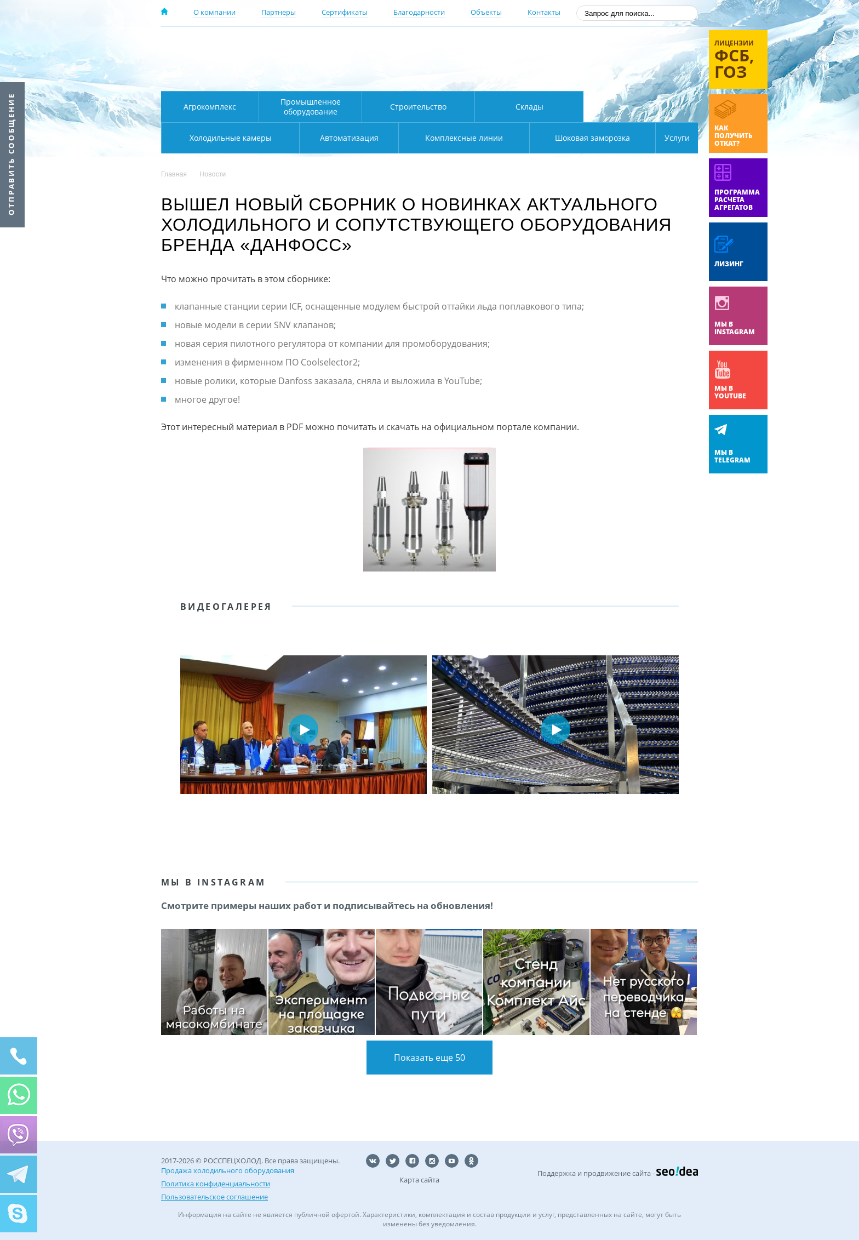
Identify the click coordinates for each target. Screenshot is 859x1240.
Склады (529, 106)
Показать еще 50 (429, 1058)
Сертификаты (345, 12)
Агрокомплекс (210, 106)
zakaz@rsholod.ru (627, 77)
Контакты (544, 12)
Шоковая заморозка (555, 138)
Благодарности (419, 12)
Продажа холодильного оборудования (227, 1170)
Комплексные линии (382, 138)
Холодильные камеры (641, 106)
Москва (353, 45)
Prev (177, 729)
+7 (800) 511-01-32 (609, 60)
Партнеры (278, 12)
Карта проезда (374, 78)
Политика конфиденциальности (215, 1183)
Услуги (669, 138)
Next (681, 729)
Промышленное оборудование (310, 106)
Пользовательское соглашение (214, 1197)
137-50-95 (609, 45)
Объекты (486, 12)
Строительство (418, 106)
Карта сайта (419, 1180)
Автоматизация (228, 138)
